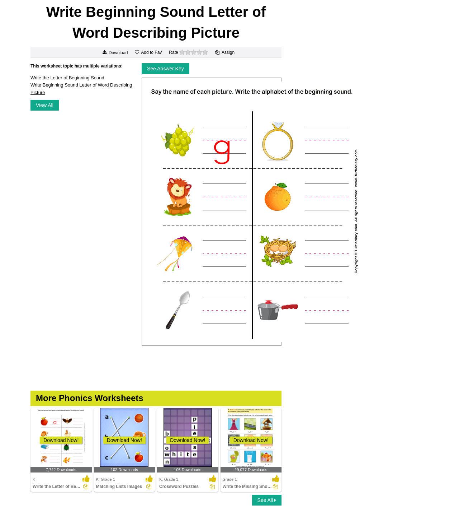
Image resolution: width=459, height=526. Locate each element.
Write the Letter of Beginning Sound (67, 77)
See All (266, 500)
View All (44, 105)
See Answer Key (165, 68)
